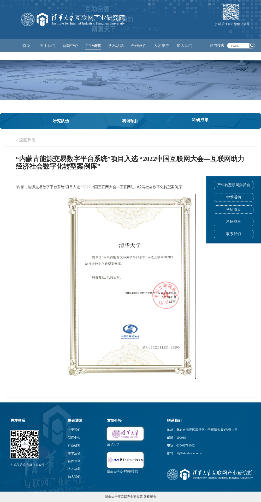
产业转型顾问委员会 (233, 185)
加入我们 (74, 477)
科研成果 (233, 222)
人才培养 (74, 469)
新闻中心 (74, 437)
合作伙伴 (74, 461)
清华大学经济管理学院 (122, 472)
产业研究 (74, 445)
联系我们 (233, 234)
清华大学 (113, 444)
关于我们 (74, 430)
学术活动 (116, 46)
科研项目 (233, 209)
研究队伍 (60, 121)
